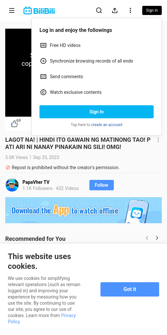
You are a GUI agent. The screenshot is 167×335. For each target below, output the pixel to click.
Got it (130, 289)
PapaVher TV (36, 182)
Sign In (96, 111)
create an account (107, 125)
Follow (101, 185)
